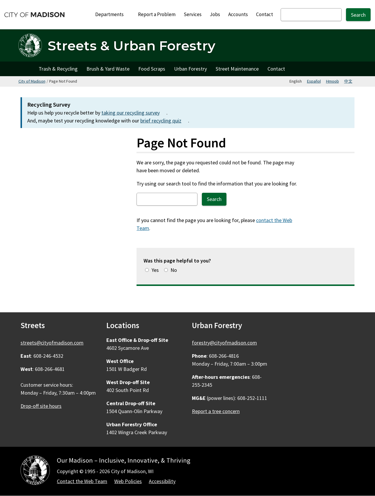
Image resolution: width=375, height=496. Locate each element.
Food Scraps (151, 68)
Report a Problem (156, 14)
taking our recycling (133, 112)
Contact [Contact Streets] (276, 68)
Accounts (238, 14)
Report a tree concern (216, 411)
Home (26, 69)
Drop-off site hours (41, 406)
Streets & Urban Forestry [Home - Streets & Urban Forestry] (131, 46)
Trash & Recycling (58, 68)
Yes (155, 270)
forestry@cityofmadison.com (224, 342)
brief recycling (164, 120)
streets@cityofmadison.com (52, 342)
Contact (264, 14)
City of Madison (31, 81)
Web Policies (128, 481)
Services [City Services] (193, 14)
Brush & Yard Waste (107, 68)
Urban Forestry (190, 68)
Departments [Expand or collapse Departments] (112, 14)
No (174, 270)
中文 (348, 81)
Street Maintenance (237, 68)
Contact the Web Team (82, 481)
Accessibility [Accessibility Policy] (162, 481)
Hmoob (332, 81)
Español (314, 81)
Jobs (215, 14)
